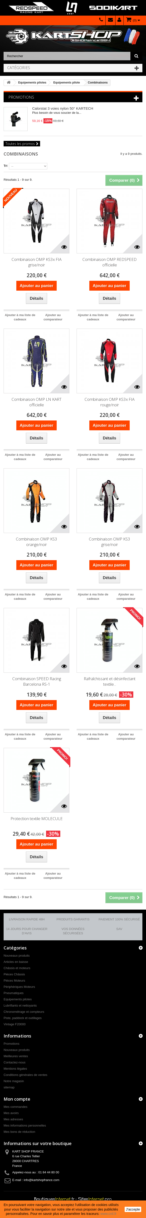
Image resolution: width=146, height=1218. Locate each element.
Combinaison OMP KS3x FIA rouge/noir (109, 402)
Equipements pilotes (32, 82)
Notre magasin (14, 1081)
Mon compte (17, 1099)
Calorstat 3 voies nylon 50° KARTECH (62, 108)
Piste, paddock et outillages (23, 1018)
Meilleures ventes (16, 1056)
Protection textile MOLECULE (37, 818)
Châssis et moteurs (17, 968)
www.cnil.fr (108, 1214)
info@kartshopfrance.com (41, 1180)
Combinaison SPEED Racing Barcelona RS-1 (36, 681)
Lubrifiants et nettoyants (20, 1005)
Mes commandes (15, 1107)
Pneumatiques (14, 993)
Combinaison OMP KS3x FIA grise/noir (36, 262)
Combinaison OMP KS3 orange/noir (36, 541)
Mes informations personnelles (25, 1125)
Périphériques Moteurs (19, 987)
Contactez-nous (14, 1062)
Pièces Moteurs (14, 980)
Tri (5, 166)
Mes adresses (13, 1119)
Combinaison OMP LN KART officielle (36, 402)
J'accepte (133, 1209)
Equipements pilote (66, 82)
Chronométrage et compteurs (24, 1012)
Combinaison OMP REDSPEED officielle (109, 262)
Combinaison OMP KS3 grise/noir (109, 541)
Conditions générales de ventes (25, 1075)
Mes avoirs (11, 1113)
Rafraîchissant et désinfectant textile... (109, 681)
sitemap (9, 1087)
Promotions (21, 97)
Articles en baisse (16, 962)
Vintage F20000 (15, 1024)
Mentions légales (15, 1068)
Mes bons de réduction (19, 1132)
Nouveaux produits (17, 955)
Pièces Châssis (14, 974)
